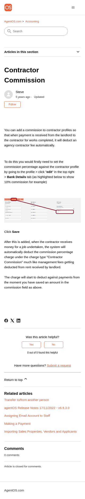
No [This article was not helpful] (53, 344)
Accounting (32, 21)
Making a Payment (17, 423)
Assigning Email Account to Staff (27, 415)
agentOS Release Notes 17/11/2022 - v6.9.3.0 (37, 408)
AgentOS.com (12, 21)
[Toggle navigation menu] (73, 7)
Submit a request (59, 365)
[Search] (36, 31)
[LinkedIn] (18, 320)
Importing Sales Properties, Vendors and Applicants (40, 431)
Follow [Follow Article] (12, 104)
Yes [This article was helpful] (31, 344)
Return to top (16, 379)
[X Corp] (12, 320)
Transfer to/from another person (26, 400)
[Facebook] (6, 320)
